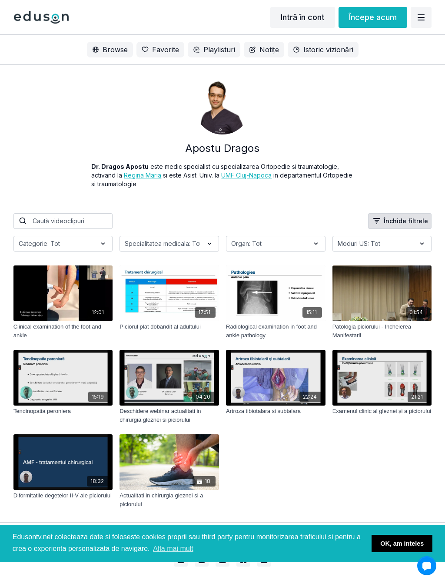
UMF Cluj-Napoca (246, 175)
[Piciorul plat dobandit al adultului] (169, 326)
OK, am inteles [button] (402, 543)
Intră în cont (303, 17)
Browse (110, 49)
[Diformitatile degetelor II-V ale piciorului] (63, 495)
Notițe (264, 49)
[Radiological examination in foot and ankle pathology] (275, 330)
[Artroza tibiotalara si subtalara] (275, 411)
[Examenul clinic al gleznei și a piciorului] (382, 411)
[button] (426, 565)
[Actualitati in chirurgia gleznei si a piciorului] (169, 499)
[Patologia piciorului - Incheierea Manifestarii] (382, 330)
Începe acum (373, 17)
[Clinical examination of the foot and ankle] (63, 330)
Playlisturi (214, 49)
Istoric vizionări (323, 49)
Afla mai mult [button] (173, 548)
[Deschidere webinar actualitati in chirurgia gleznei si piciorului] (169, 415)
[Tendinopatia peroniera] (63, 411)
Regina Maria (142, 175)
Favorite (160, 49)
